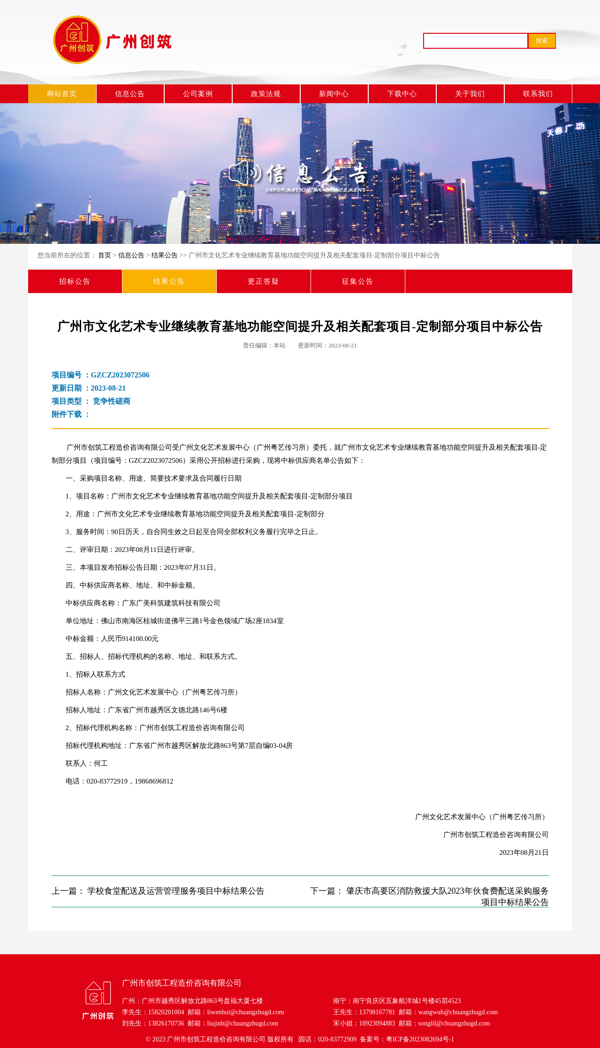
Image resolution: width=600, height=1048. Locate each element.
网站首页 (62, 94)
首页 (104, 255)
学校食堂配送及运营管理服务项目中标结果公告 (176, 891)
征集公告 (358, 281)
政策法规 (266, 94)
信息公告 (130, 94)
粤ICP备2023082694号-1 (420, 1039)
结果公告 (165, 255)
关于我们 (470, 94)
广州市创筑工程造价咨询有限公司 (216, 1039)
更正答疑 (264, 281)
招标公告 (75, 281)
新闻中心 (334, 94)
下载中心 (402, 94)
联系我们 (538, 94)
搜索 (542, 40)
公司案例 (198, 94)
